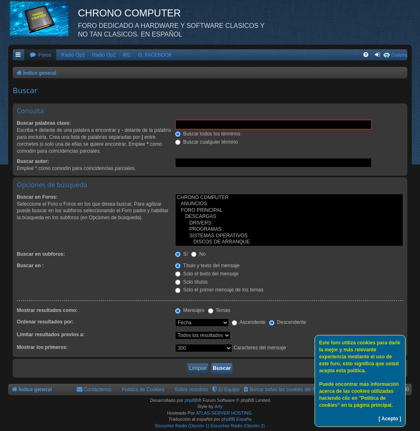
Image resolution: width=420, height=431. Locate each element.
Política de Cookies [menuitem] (143, 389)
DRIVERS (289, 223)
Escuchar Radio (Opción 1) (182, 425)
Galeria (399, 55)
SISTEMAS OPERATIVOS (289, 236)
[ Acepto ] (390, 419)
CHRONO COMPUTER (289, 198)
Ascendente (249, 322)
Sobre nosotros (191, 389)
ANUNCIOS (289, 204)
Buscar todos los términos (207, 134)
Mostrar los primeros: (42, 347)
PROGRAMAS (289, 229)
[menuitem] (40, 55)
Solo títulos (191, 282)
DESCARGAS (289, 216)
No (198, 254)
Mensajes (189, 310)
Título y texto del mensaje (207, 265)
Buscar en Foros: (37, 197)
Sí (181, 254)
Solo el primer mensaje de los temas (219, 290)
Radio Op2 (104, 55)
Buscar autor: (33, 161)
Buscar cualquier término (206, 142)
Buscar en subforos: (41, 254)
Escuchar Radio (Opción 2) (238, 425)
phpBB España (236, 419)
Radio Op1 (73, 55)
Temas (219, 310)
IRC (127, 55)
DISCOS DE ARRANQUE (289, 242)
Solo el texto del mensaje (207, 274)
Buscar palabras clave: (44, 123)
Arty (219, 406)
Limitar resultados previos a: (50, 334)
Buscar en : (30, 265)
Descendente (287, 322)
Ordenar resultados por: (45, 322)
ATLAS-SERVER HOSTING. (224, 412)
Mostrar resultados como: (47, 310)
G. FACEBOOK (155, 55)
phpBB (191, 400)
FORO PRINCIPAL (289, 210)
